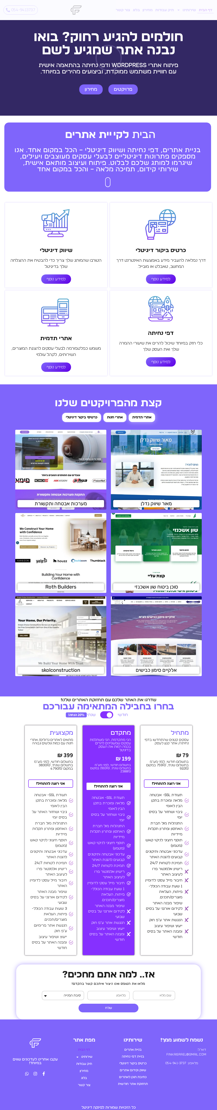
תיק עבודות (164, 10)
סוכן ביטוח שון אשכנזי (156, 587)
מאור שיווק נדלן (156, 503)
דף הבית (205, 10)
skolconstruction (60, 670)
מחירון (148, 10)
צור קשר (123, 10)
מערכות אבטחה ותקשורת (61, 503)
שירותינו (186, 10)
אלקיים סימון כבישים (156, 670)
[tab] (142, 417)
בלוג (136, 10)
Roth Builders (60, 587)
